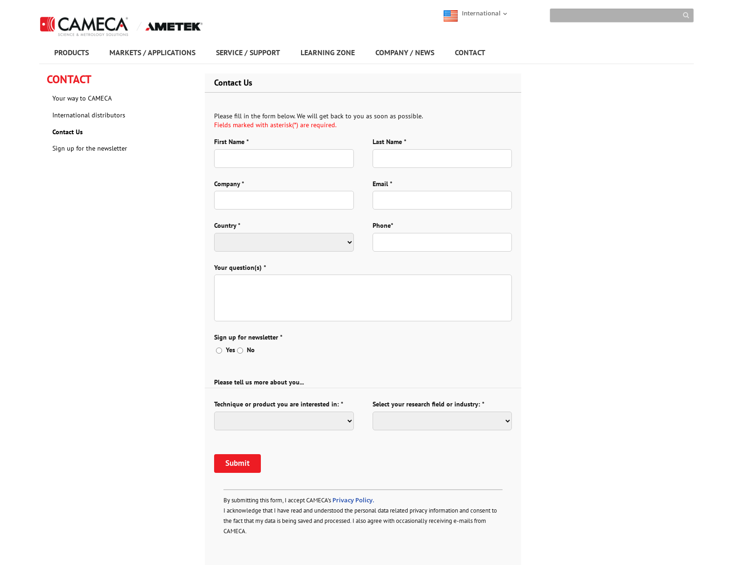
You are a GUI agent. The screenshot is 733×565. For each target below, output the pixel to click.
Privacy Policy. (353, 500)
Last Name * (389, 142)
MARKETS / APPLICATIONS (152, 52)
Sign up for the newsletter (89, 148)
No (246, 350)
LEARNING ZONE (328, 52)
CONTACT (470, 52)
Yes (225, 350)
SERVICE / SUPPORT (248, 52)
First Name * (231, 142)
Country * (227, 225)
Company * (229, 184)
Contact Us (67, 132)
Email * (382, 184)
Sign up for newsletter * (248, 337)
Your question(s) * (240, 267)
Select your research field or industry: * (428, 404)
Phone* (383, 225)
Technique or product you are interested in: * (278, 404)
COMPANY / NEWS (404, 52)
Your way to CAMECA (82, 98)
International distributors (88, 115)
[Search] (622, 15)
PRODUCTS (71, 52)
